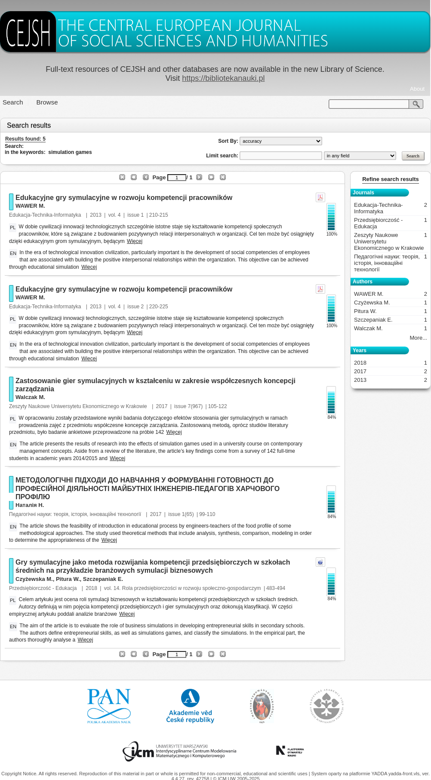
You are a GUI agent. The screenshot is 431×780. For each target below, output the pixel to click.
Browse (47, 102)
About (417, 89)
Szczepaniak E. (103, 579)
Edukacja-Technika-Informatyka (46, 215)
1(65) (188, 514)
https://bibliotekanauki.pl (223, 78)
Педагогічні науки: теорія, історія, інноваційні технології (75, 514)
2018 (91, 588)
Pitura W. (68, 579)
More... (418, 338)
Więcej (134, 241)
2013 (96, 215)
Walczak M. (30, 397)
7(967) (195, 406)
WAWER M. (30, 206)
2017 (162, 406)
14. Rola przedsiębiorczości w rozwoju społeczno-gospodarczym (187, 588)
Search (13, 102)
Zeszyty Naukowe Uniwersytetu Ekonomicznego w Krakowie (78, 406)
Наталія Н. (29, 505)
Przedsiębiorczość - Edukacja (43, 588)
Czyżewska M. (34, 579)
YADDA (379, 773)
